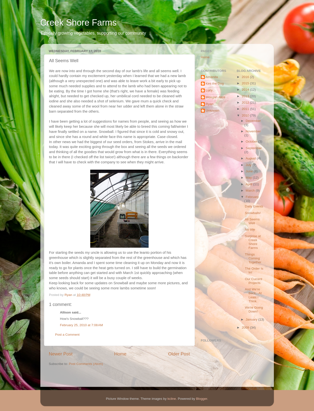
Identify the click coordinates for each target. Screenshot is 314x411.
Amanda (212, 77)
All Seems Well (252, 221)
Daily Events (254, 206)
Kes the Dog (215, 83)
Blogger (201, 399)
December (253, 121)
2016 (246, 77)
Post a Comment (67, 334)
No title (250, 229)
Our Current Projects (253, 281)
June (250, 171)
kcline (172, 399)
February (252, 197)
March (251, 190)
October (252, 141)
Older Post (179, 353)
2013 (246, 96)
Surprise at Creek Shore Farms (253, 242)
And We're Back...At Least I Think (253, 295)
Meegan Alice (215, 97)
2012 (246, 102)
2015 (246, 83)
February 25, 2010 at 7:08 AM (81, 325)
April (249, 184)
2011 (246, 109)
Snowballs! (253, 213)
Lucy (209, 90)
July (249, 165)
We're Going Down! (254, 309)
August (251, 158)
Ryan (210, 104)
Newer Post (61, 353)
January (252, 319)
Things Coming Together (253, 258)
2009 (246, 327)
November (253, 131)
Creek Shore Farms (78, 23)
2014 (246, 89)
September (254, 148)
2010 (246, 115)
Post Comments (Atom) (86, 364)
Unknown (212, 110)
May (249, 177)
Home (120, 353)
